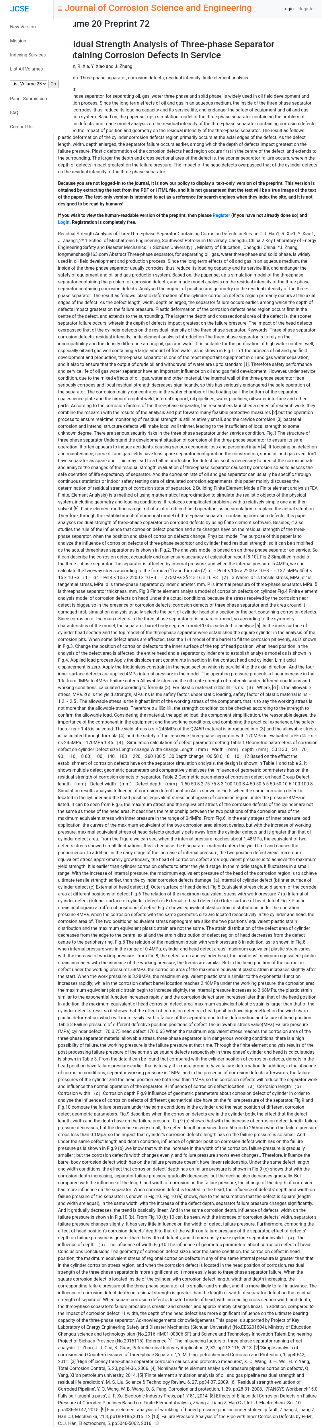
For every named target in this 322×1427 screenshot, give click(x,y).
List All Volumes (26, 69)
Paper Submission (28, 98)
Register (306, 8)
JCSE (19, 8)
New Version (23, 27)
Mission (18, 41)
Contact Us (21, 127)
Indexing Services (28, 55)
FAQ (14, 112)
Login (288, 8)
